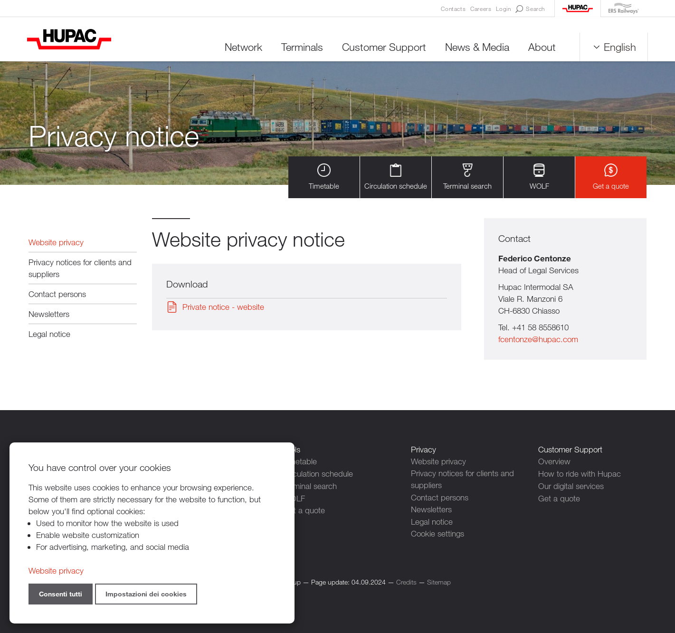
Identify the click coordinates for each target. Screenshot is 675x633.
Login (503, 8)
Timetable (324, 177)
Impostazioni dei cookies (146, 594)
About (540, 47)
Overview (554, 462)
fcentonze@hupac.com (538, 340)
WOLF (539, 177)
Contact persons (57, 294)
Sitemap (439, 581)
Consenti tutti (60, 594)
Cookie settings (437, 533)
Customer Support (383, 47)
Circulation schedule (395, 177)
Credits (406, 581)
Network (242, 47)
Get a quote (611, 177)
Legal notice (49, 334)
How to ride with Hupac (579, 474)
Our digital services (571, 485)
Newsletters (49, 314)
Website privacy (56, 243)
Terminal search (467, 177)
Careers (480, 8)
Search (530, 9)
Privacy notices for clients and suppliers (80, 268)
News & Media (476, 47)
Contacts (453, 8)
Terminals (301, 47)
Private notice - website (223, 308)
